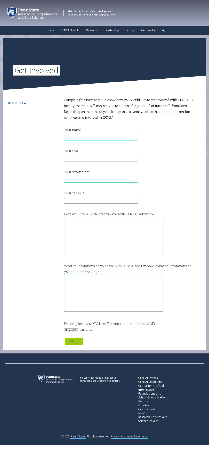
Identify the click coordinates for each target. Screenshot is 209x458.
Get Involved (149, 30)
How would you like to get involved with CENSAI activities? (113, 236)
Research (92, 30)
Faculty (130, 30)
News (141, 426)
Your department (101, 175)
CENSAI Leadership (150, 395)
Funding (143, 418)
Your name (101, 133)
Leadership (112, 30)
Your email (101, 154)
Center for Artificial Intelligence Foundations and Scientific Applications (153, 404)
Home (50, 30)
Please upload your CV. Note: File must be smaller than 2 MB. (110, 340)
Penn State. (78, 449)
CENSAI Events (70, 30)
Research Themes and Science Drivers (153, 432)
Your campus (101, 196)
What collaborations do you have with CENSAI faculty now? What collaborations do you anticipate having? (127, 297)
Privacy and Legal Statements (129, 449)
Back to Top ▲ (17, 103)
